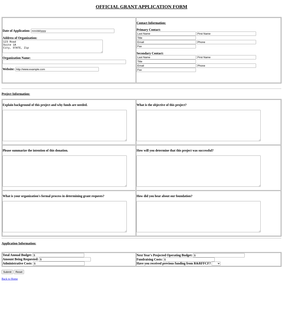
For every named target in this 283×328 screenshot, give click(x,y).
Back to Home (10, 296)
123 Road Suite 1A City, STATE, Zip (59, 46)
